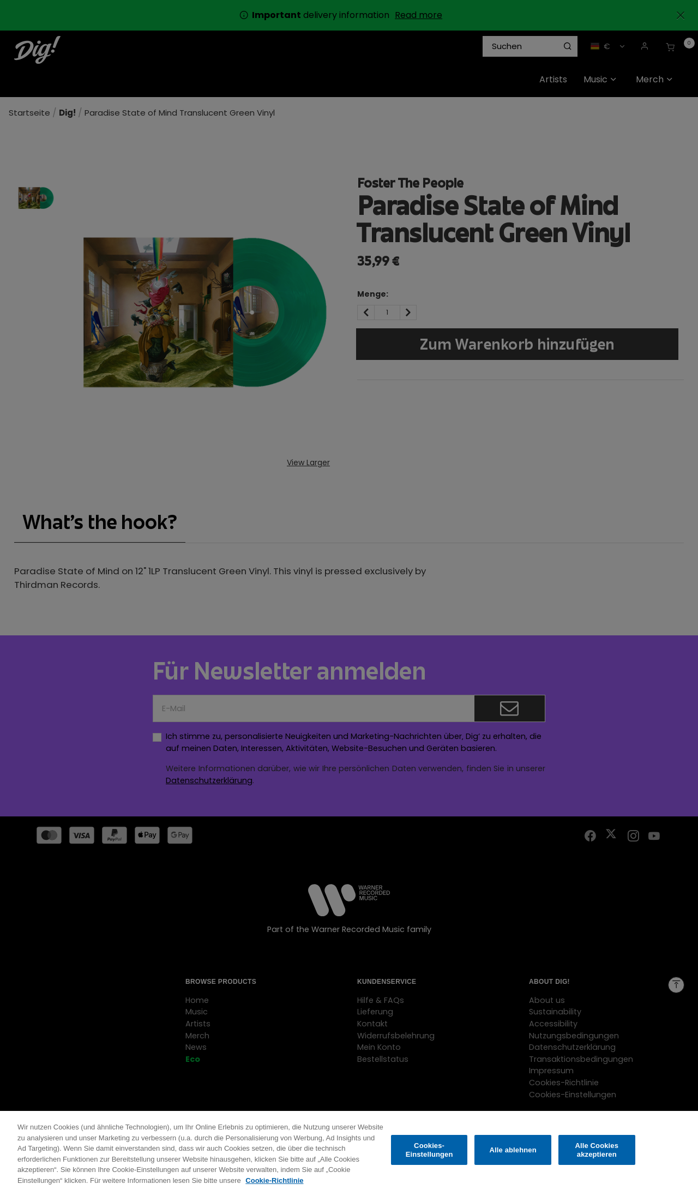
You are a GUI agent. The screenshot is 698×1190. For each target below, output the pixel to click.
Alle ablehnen (513, 1156)
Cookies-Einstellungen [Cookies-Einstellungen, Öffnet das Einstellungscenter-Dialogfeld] (429, 1155)
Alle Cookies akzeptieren (596, 1155)
